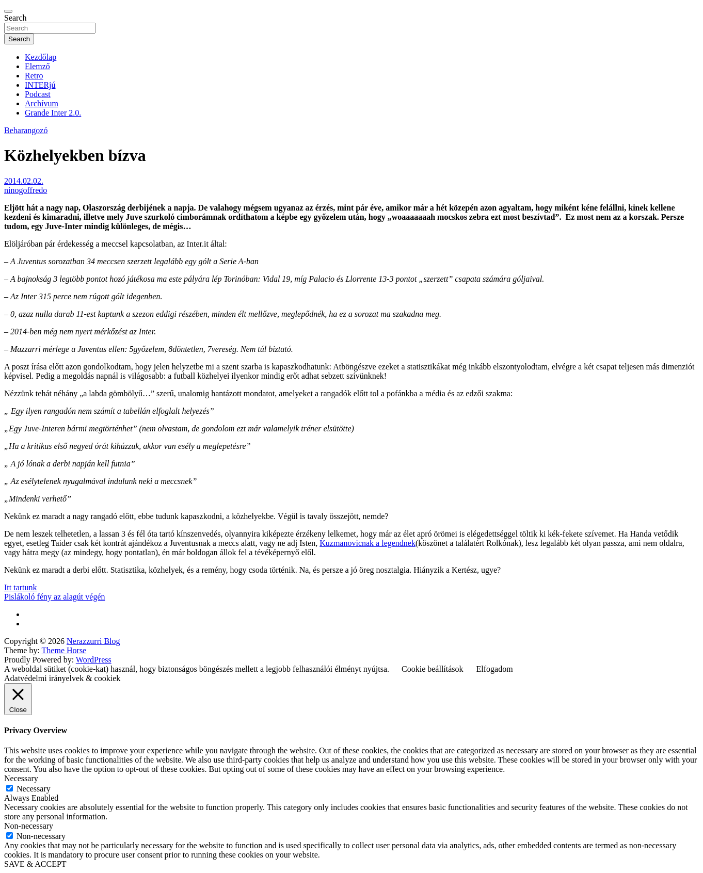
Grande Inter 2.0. (53, 112)
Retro (34, 75)
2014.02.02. (23, 180)
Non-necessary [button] (28, 825)
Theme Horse (64, 650)
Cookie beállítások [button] (433, 669)
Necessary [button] (21, 778)
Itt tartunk (20, 587)
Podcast (38, 94)
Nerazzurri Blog (93, 641)
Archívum (41, 103)
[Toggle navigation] (8, 11)
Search (15, 17)
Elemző (37, 66)
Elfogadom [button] (494, 669)
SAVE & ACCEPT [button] (35, 864)
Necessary (34, 788)
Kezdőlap (40, 57)
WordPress (93, 659)
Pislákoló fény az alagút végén (54, 596)
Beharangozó (25, 130)
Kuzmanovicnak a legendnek (367, 543)
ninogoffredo (25, 190)
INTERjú (40, 84)
